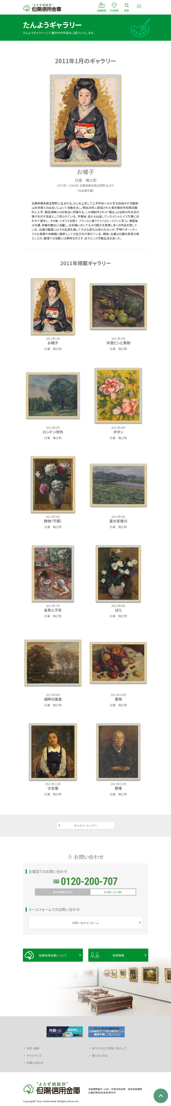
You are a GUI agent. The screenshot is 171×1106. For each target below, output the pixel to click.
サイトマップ (34, 1055)
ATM (114, 7)
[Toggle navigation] (139, 6)
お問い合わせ (35, 1063)
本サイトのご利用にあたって (109, 1048)
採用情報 (118, 955)
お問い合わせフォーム (85, 923)
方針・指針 (33, 1048)
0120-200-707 (89, 881)
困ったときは (100, 1055)
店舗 (101, 7)
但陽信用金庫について (53, 955)
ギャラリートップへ (85, 825)
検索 (127, 7)
